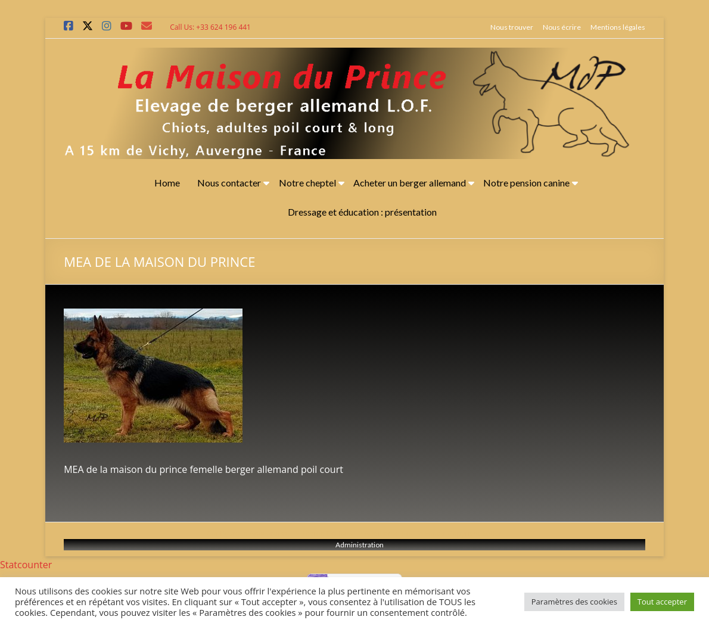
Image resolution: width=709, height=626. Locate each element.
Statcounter (26, 564)
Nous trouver (511, 27)
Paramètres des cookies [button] (574, 601)
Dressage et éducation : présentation (362, 211)
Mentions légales (617, 27)
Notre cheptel (307, 182)
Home (167, 182)
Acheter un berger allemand (409, 182)
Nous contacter (229, 182)
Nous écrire (562, 27)
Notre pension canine (526, 182)
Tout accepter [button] (662, 601)
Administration (359, 544)
